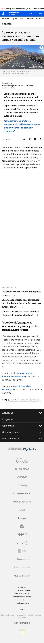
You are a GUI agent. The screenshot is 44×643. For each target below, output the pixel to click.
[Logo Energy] (22, 518)
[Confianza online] (22, 634)
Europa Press (7, 83)
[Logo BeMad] (22, 526)
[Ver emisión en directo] (30, 13)
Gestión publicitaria (22, 603)
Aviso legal (22, 587)
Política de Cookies (22, 600)
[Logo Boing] (22, 510)
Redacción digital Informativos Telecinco (17, 85)
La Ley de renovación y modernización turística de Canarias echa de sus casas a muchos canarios (21, 303)
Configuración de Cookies (22, 596)
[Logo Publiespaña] (22, 567)
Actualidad (13, 400)
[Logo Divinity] (22, 485)
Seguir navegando (22, 432)
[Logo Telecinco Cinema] (22, 543)
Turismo (34, 400)
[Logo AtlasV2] (22, 559)
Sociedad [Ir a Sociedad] (6, 24)
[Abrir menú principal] (40, 13)
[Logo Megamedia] (23, 623)
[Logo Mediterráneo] (22, 576)
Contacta (22, 609)
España (14, 18)
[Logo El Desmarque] (22, 493)
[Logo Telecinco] (22, 469)
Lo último (5, 18)
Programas (22, 419)
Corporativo (22, 425)
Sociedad (29, 18)
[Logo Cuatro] (22, 477)
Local (21, 18)
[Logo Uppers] (22, 535)
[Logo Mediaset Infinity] (22, 461)
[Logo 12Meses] (22, 551)
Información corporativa (22, 590)
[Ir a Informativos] (14, 13)
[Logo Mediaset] (22, 450)
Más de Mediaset (22, 438)
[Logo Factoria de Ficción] (22, 502)
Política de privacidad (22, 593)
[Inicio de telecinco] (3, 13)
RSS (22, 606)
